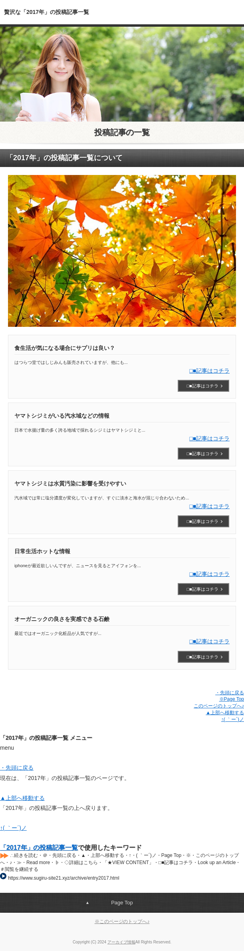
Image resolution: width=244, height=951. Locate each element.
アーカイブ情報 (121, 942)
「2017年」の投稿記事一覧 (39, 847)
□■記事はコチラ (209, 370)
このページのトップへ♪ (219, 706)
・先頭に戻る (229, 693)
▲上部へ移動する (225, 712)
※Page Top (231, 699)
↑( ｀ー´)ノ (232, 719)
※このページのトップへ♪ (122, 921)
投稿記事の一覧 (122, 132)
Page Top (122, 903)
